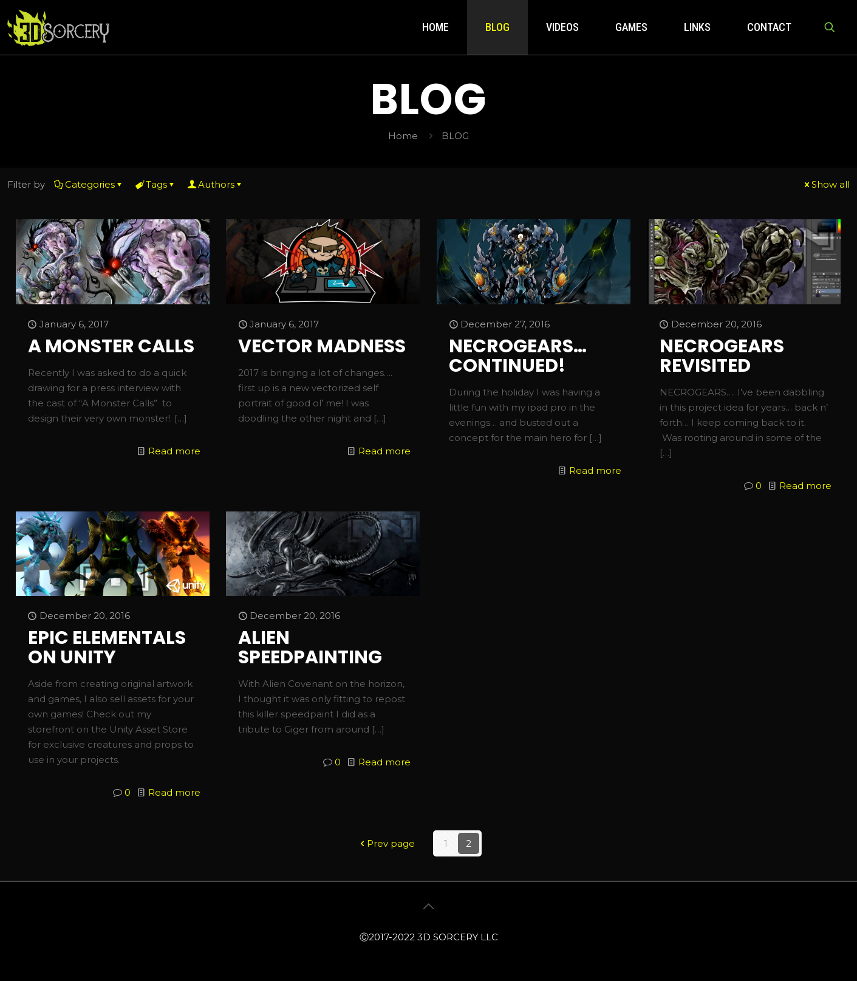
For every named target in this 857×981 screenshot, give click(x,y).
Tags (155, 184)
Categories (89, 184)
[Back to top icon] (429, 906)
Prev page (386, 843)
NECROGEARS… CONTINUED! (518, 355)
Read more (174, 451)
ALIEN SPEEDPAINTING (310, 647)
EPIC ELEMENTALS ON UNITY (107, 647)
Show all (826, 184)
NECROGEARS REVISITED (722, 355)
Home (403, 136)
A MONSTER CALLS (111, 346)
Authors (215, 184)
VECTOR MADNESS (322, 346)
